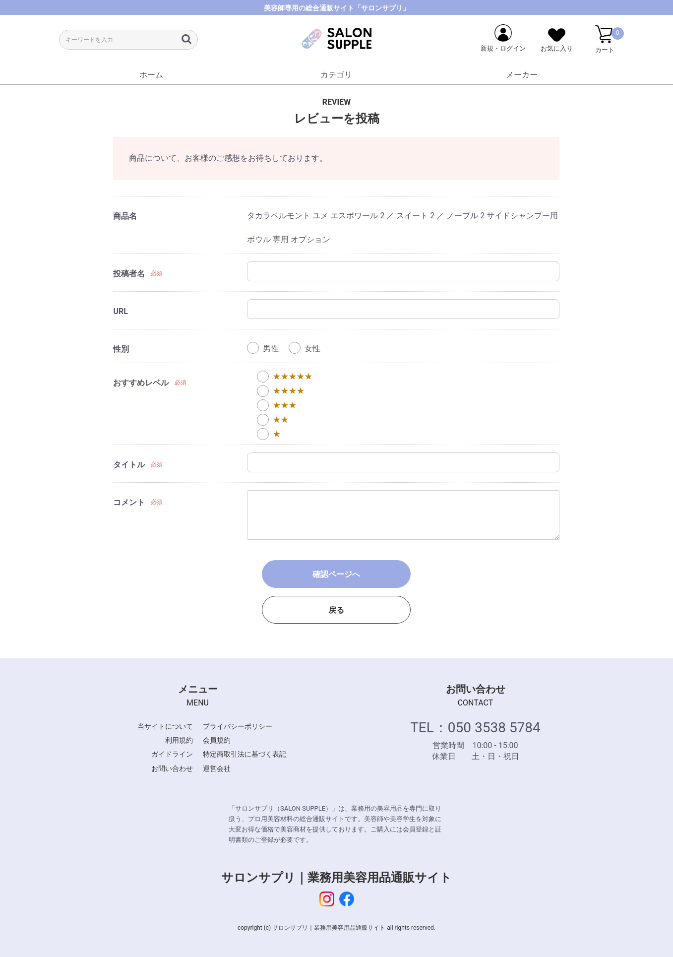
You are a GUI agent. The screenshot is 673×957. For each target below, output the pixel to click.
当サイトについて (165, 726)
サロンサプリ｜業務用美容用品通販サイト (336, 878)
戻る (336, 610)
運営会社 (217, 768)
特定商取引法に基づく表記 (244, 754)
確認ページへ (336, 574)
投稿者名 (129, 273)
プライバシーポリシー (237, 726)
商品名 (125, 216)
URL (120, 311)
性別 (121, 349)
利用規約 (179, 740)
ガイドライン (172, 754)
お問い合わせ (172, 768)
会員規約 (217, 740)
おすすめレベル (141, 382)
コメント (129, 502)
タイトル (129, 464)
